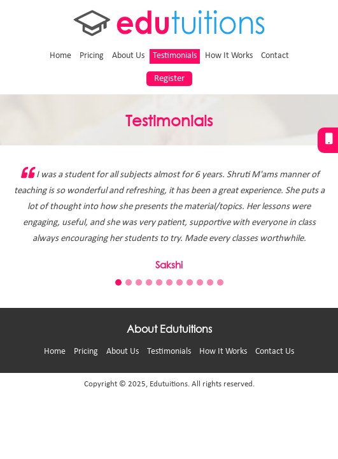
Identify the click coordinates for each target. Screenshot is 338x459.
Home (60, 56)
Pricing (92, 56)
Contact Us (274, 351)
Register (169, 79)
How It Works (229, 56)
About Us (128, 56)
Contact (275, 56)
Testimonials (175, 56)
